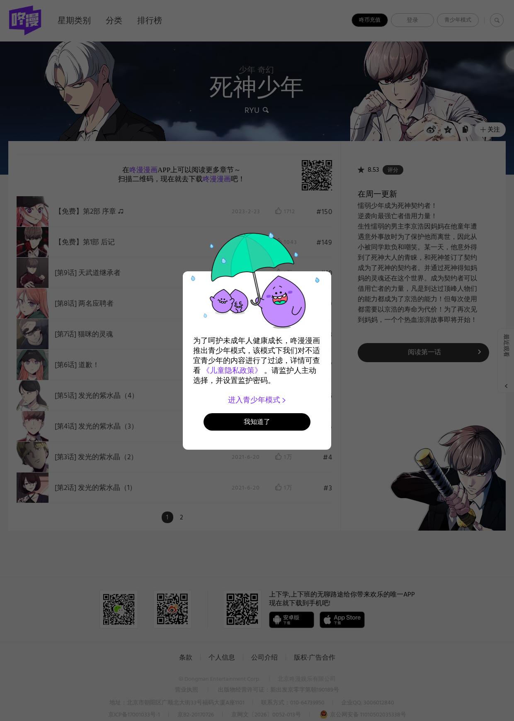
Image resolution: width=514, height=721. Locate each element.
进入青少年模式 (257, 400)
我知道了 (257, 421)
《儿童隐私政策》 (232, 370)
